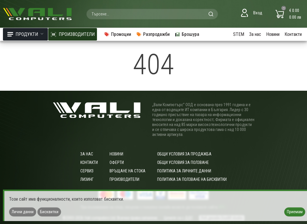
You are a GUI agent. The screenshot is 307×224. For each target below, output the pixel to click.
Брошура (187, 34)
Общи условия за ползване (183, 162)
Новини (273, 34)
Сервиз (86, 171)
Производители (124, 179)
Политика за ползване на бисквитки (192, 179)
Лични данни (23, 211)
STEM (238, 34)
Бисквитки (49, 211)
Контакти (293, 34)
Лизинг (86, 179)
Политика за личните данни (184, 171)
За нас (255, 34)
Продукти (25, 34)
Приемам (295, 211)
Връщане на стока (127, 171)
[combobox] (152, 14)
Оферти (117, 162)
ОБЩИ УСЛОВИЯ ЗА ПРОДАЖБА (184, 154)
